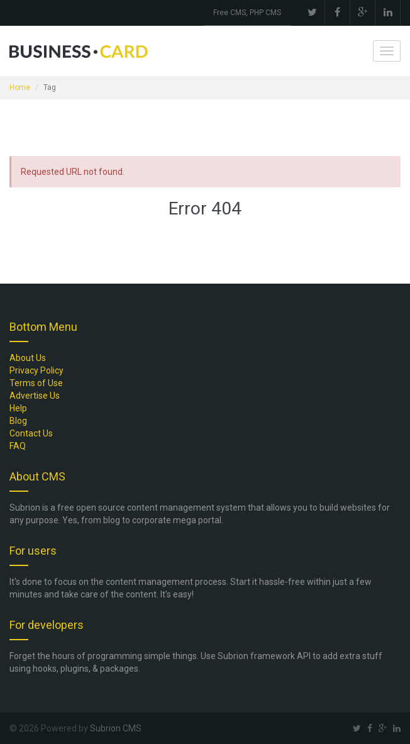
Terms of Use (36, 383)
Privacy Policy (36, 370)
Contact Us (31, 433)
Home (19, 87)
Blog (18, 421)
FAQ (17, 446)
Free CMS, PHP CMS (247, 12)
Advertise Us (34, 396)
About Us (27, 358)
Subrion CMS (115, 728)
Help (18, 408)
